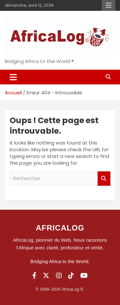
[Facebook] (34, 275)
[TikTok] (71, 275)
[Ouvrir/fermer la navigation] (13, 77)
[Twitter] (46, 275)
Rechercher (104, 178)
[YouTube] (84, 275)
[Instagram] (59, 275)
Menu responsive (108, 5)
